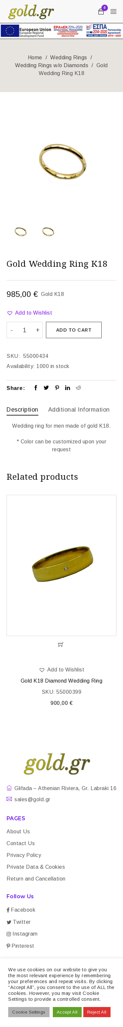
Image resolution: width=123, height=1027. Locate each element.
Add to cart (74, 330)
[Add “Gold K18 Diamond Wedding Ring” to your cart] (61, 644)
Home (35, 57)
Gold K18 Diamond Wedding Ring (62, 681)
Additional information (79, 409)
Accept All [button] (67, 1012)
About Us (18, 831)
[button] (29, 313)
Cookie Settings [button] (29, 1012)
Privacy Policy (24, 855)
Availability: (21, 366)
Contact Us (21, 843)
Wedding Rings (68, 57)
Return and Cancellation (36, 879)
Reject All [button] (97, 1012)
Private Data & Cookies (36, 867)
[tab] (22, 410)
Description (22, 409)
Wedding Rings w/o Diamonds (51, 65)
